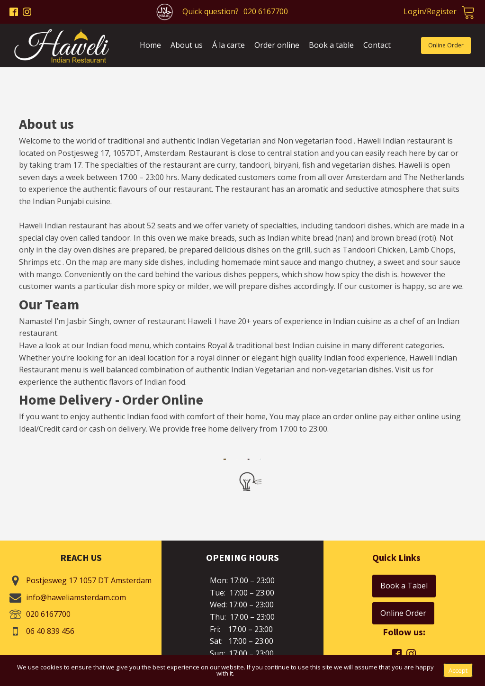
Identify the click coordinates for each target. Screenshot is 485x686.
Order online (276, 45)
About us (187, 45)
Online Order (446, 45)
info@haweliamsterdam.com (76, 597)
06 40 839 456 (50, 631)
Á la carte (228, 45)
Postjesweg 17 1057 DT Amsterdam (89, 580)
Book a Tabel (404, 585)
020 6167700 (265, 11)
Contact (377, 45)
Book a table (331, 45)
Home (150, 45)
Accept (458, 670)
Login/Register (430, 11)
